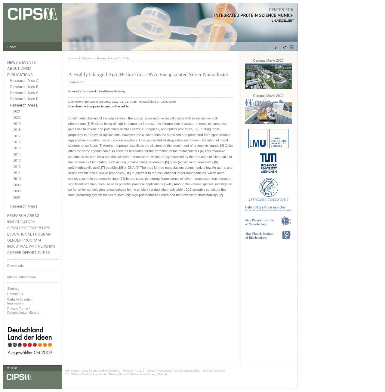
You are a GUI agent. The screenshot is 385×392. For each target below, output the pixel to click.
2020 (16, 118)
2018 (16, 130)
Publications (19, 75)
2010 (16, 179)
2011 (16, 173)
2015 (16, 148)
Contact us (15, 294)
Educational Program (29, 234)
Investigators (21, 222)
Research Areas (23, 215)
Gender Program (24, 240)
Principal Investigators (158, 370)
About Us (96, 370)
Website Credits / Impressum (88, 374)
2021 (16, 111)
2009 (16, 185)
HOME (12, 47)
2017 (16, 136)
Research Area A (24, 81)
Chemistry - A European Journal (89, 106)
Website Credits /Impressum (19, 301)
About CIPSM (19, 68)
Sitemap (13, 288)
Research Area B (24, 87)
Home (72, 58)
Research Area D (24, 99)
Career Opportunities (28, 252)
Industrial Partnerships (31, 246)
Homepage (72, 370)
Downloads (15, 265)
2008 (16, 191)
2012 (16, 167)
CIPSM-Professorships (28, 228)
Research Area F (24, 206)
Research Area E (24, 105)
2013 (16, 160)
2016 (16, 142)
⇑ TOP (12, 368)
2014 (16, 154)
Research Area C (24, 93)
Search (162, 374)
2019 (16, 124)
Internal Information (21, 277)
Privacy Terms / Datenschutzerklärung (23, 310)
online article (120, 106)
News (85, 370)
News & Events (21, 62)
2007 (16, 197)
